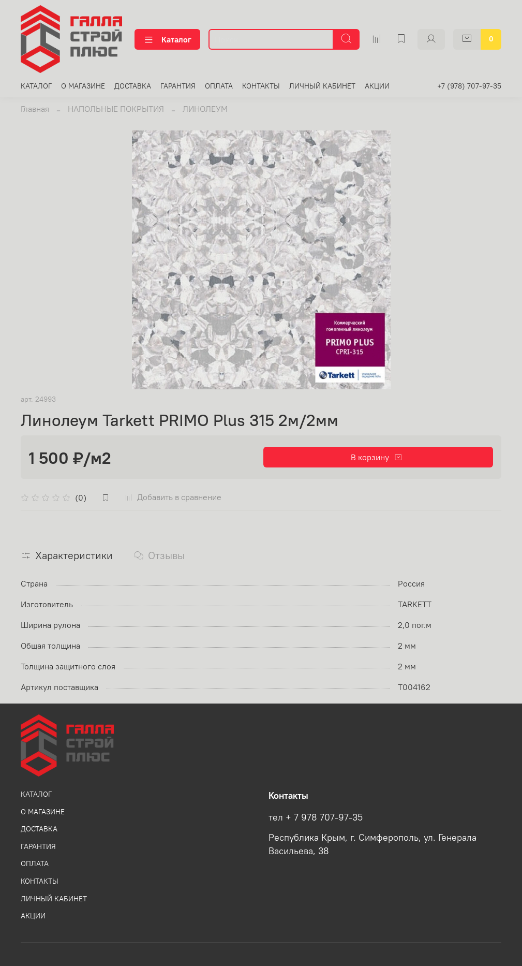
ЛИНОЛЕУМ (205, 109)
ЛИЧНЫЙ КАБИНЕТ (322, 86)
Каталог (167, 39)
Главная (35, 109)
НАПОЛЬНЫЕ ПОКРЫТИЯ (116, 109)
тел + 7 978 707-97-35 (316, 817)
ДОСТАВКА (132, 86)
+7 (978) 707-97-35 (469, 86)
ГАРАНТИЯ (178, 86)
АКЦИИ (377, 86)
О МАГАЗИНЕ (83, 86)
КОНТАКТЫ (261, 86)
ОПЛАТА (219, 86)
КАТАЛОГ (36, 86)
